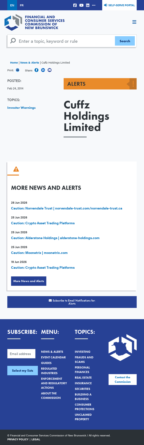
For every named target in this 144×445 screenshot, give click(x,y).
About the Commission (51, 395)
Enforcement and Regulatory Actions (54, 383)
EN (12, 5)
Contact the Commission (123, 379)
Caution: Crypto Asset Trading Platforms (43, 223)
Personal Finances (82, 369)
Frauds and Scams (84, 359)
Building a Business (83, 396)
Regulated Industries (49, 371)
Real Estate (83, 378)
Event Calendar (53, 357)
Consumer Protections (84, 407)
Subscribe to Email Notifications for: (72, 302)
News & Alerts (29, 62)
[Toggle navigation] (134, 22)
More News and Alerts (28, 281)
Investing (82, 352)
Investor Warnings (21, 107)
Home (14, 62)
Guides (46, 363)
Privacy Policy (17, 439)
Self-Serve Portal (121, 5)
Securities (82, 389)
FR (21, 5)
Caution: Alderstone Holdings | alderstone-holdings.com (55, 237)
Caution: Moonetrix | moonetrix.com (39, 252)
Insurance (83, 383)
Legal (36, 439)
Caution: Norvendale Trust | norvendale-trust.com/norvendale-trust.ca (66, 208)
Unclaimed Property (83, 417)
